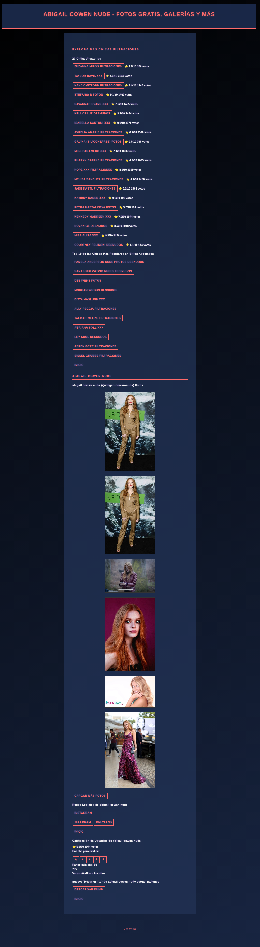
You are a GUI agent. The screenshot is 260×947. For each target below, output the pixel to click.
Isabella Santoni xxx (92, 122)
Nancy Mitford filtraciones (98, 85)
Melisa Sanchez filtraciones (99, 179)
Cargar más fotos (90, 795)
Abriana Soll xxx (89, 327)
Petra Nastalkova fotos (95, 207)
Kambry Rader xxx (90, 198)
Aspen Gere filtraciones (96, 346)
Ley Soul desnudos (91, 337)
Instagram (83, 812)
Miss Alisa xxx (86, 235)
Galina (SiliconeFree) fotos (98, 141)
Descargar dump (89, 889)
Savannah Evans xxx (91, 104)
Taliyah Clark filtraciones (98, 318)
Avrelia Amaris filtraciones (98, 132)
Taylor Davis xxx (89, 76)
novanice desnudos (91, 226)
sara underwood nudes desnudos (103, 271)
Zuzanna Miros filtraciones (98, 66)
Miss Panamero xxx (90, 151)
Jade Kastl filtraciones (95, 188)
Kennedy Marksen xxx (93, 216)
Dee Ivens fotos (88, 280)
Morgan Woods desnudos (96, 290)
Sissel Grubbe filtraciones (98, 355)
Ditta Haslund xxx (90, 299)
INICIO (79, 365)
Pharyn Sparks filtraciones (98, 160)
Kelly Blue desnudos (92, 113)
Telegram (83, 822)
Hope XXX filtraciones (93, 169)
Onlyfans (104, 822)
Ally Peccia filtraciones (96, 308)
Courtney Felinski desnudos (99, 244)
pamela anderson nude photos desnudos (109, 262)
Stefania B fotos (89, 94)
